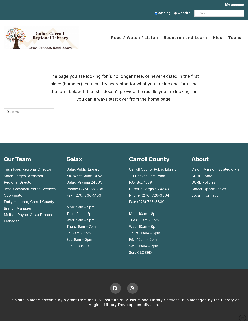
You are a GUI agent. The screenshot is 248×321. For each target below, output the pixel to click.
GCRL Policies (203, 182)
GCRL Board (201, 176)
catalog (162, 13)
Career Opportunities (208, 189)
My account (234, 5)
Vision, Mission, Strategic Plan (216, 169)
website (182, 13)
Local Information (206, 195)
